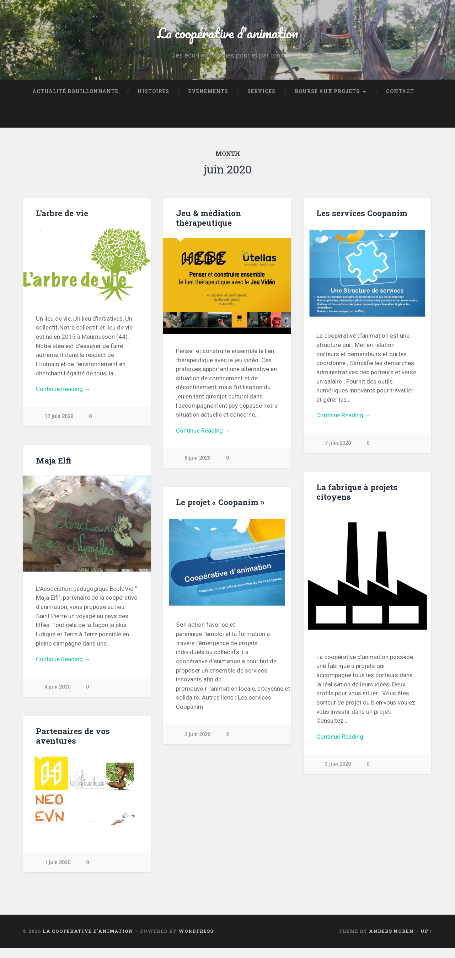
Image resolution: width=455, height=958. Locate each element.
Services (261, 101)
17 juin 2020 (59, 427)
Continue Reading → (63, 399)
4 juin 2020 (57, 697)
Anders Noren (391, 941)
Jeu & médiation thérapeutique (208, 228)
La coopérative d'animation (227, 37)
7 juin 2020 (338, 453)
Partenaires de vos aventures (72, 746)
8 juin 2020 (197, 468)
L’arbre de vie (62, 223)
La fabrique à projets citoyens (356, 502)
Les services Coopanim (361, 223)
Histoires (153, 101)
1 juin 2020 (57, 873)
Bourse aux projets (327, 101)
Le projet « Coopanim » (220, 512)
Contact (400, 101)
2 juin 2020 (197, 745)
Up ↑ (426, 941)
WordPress (195, 941)
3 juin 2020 (338, 774)
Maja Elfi (53, 470)
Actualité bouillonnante (75, 101)
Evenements (208, 101)
